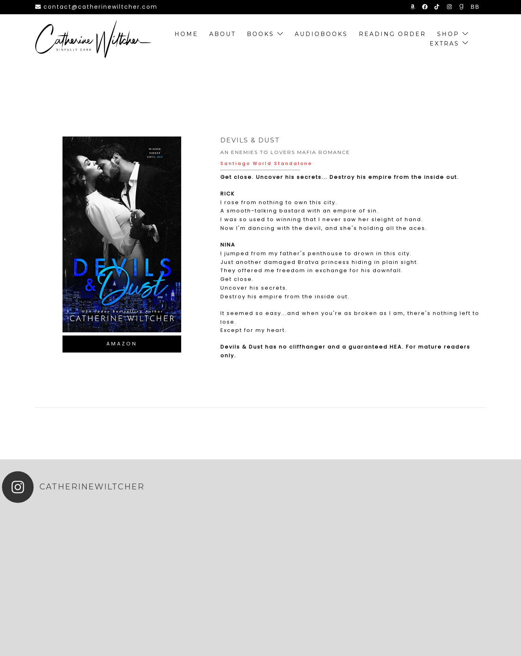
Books (260, 34)
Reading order (392, 34)
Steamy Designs (199, 640)
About (222, 34)
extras (444, 43)
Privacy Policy (394, 640)
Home (186, 34)
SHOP (448, 34)
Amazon (121, 343)
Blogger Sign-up (457, 640)
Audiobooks (321, 34)
